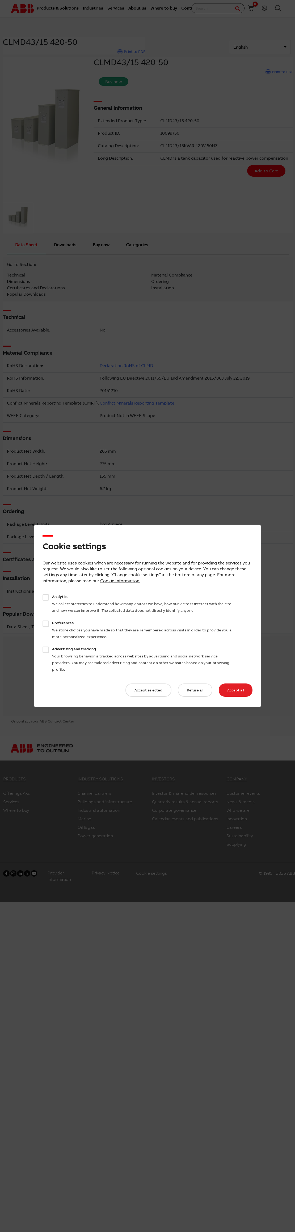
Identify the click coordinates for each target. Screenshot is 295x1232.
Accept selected (148, 690)
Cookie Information (119, 580)
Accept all (235, 690)
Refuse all (195, 690)
